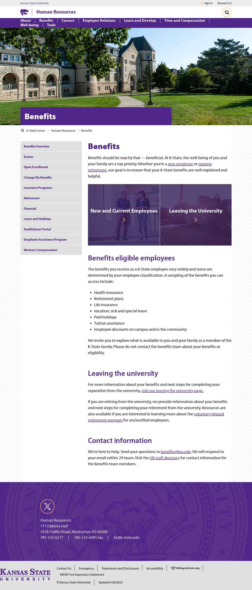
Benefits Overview (36, 146)
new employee (180, 163)
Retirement (32, 198)
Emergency (86, 568)
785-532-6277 (51, 537)
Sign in (208, 3)
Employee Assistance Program (45, 239)
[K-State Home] (24, 12)
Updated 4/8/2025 (110, 582)
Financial (30, 208)
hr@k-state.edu (127, 537)
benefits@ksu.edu (176, 451)
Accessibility (154, 568)
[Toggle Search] (227, 12)
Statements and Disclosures (120, 568)
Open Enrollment (36, 167)
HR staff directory (165, 457)
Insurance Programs (38, 188)
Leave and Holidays (37, 219)
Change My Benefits (38, 177)
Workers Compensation (40, 250)
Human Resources (56, 12)
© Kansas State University (74, 582)
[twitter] (47, 506)
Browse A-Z (225, 3)
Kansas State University (34, 3)
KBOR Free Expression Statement (82, 574)
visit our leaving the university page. (172, 390)
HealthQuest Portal (37, 229)
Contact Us (64, 568)
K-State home (33, 130)
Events (28, 157)
